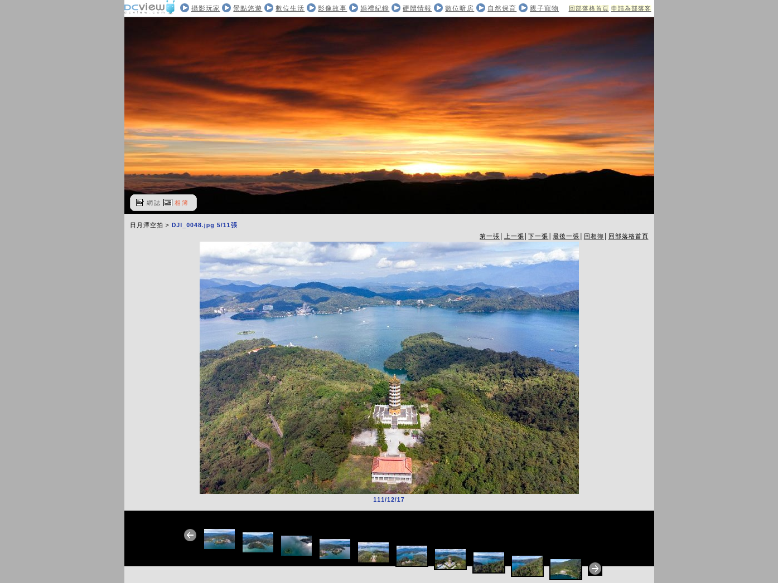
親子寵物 (544, 8)
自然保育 (501, 8)
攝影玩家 (205, 8)
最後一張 (566, 236)
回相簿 (594, 236)
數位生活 (290, 8)
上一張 (514, 236)
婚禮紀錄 (374, 8)
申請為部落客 (631, 8)
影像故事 (332, 8)
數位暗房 (459, 8)
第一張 (490, 236)
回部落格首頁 (589, 8)
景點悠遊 (247, 8)
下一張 (538, 236)
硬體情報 (417, 8)
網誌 (154, 202)
